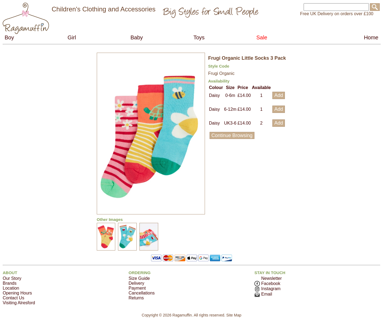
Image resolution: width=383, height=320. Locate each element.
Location (11, 288)
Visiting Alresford (19, 302)
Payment (137, 288)
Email (263, 294)
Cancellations (142, 293)
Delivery (136, 283)
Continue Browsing (232, 135)
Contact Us (13, 298)
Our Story (12, 278)
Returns (136, 298)
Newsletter (271, 278)
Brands (10, 283)
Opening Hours (17, 293)
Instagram (267, 288)
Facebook (267, 283)
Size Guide (139, 278)
